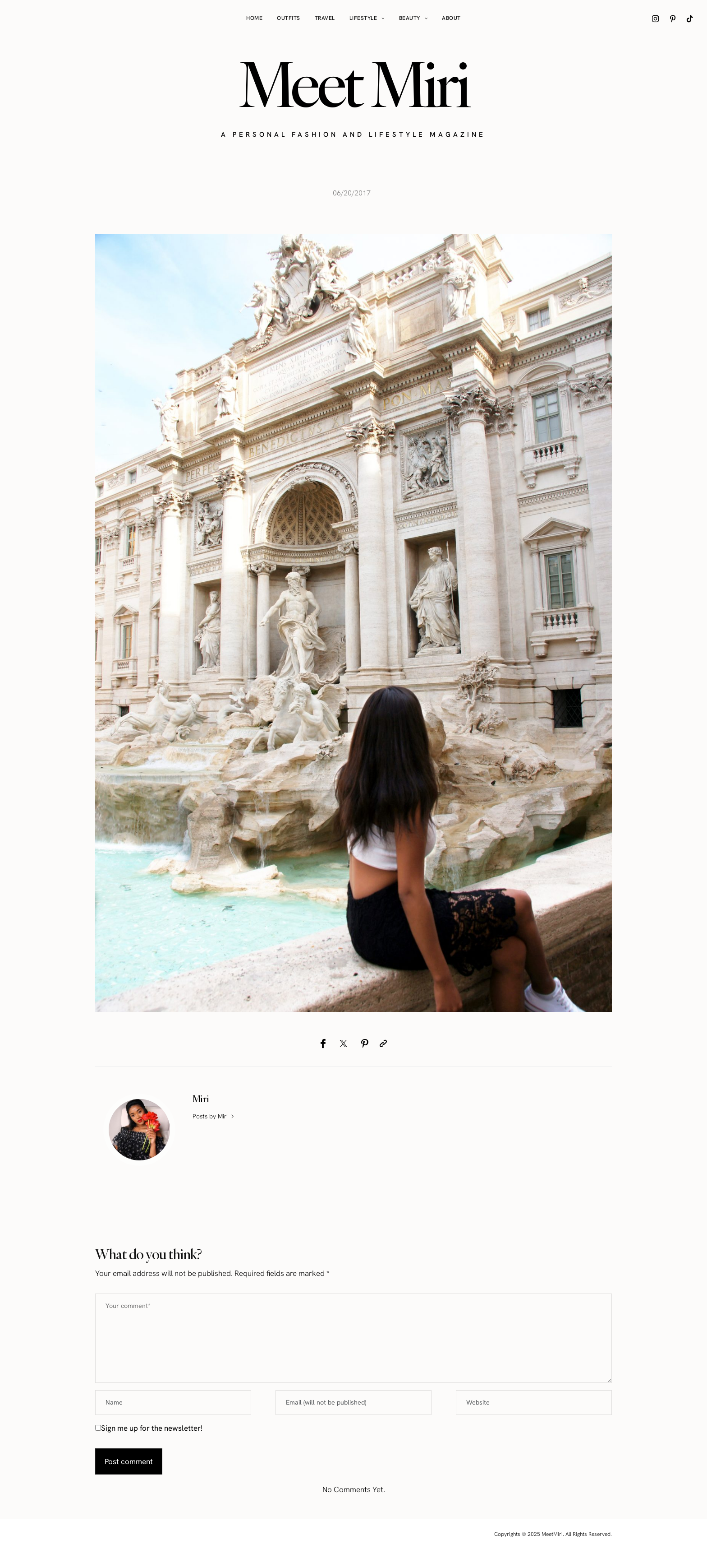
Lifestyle (363, 18)
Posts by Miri (214, 1116)
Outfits (288, 18)
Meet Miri (353, 84)
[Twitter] (343, 1043)
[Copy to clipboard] (383, 1043)
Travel (325, 18)
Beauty (409, 18)
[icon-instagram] (655, 18)
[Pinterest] (364, 1043)
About (451, 18)
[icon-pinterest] (673, 18)
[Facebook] (323, 1043)
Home (254, 18)
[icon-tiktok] (690, 18)
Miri (201, 1099)
